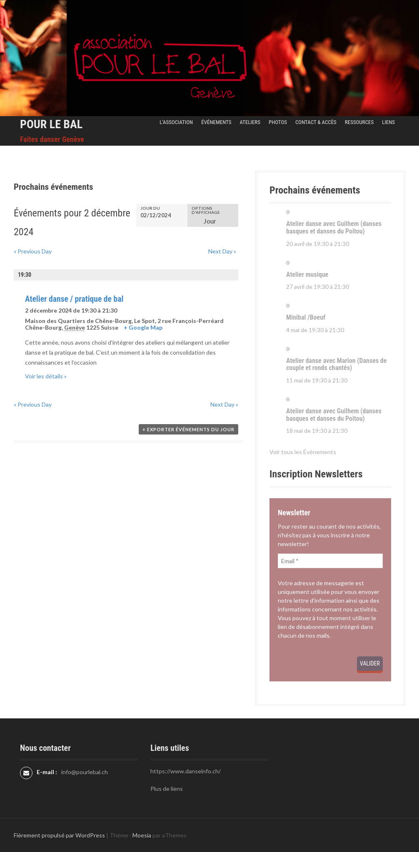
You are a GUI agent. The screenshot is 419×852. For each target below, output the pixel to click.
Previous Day (33, 251)
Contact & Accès (316, 122)
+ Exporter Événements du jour (188, 429)
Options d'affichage (206, 210)
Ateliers (249, 122)
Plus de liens (166, 788)
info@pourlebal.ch (84, 771)
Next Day (222, 251)
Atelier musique (307, 274)
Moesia (141, 835)
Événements (216, 122)
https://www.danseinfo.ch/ (185, 771)
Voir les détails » (46, 376)
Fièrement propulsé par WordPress (59, 835)
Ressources (359, 122)
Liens (388, 122)
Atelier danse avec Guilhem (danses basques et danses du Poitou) (334, 227)
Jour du (150, 208)
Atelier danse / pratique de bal (74, 299)
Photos (278, 122)
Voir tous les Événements (302, 451)
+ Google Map (143, 327)
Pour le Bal (51, 124)
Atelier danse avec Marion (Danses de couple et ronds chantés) (336, 364)
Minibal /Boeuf (305, 317)
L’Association (176, 122)
